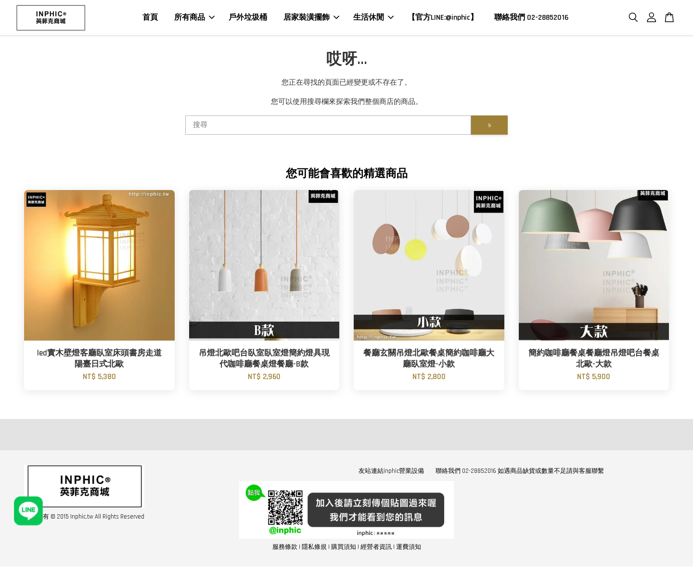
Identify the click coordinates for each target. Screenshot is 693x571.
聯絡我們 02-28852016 (531, 18)
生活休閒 (373, 18)
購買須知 (343, 548)
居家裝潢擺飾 (311, 18)
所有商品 (194, 18)
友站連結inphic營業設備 (391, 472)
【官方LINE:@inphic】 (443, 18)
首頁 (150, 18)
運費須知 (408, 548)
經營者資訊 (376, 548)
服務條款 (284, 548)
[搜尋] (328, 126)
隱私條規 (314, 548)
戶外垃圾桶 (248, 18)
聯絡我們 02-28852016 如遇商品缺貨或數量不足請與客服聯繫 (520, 472)
